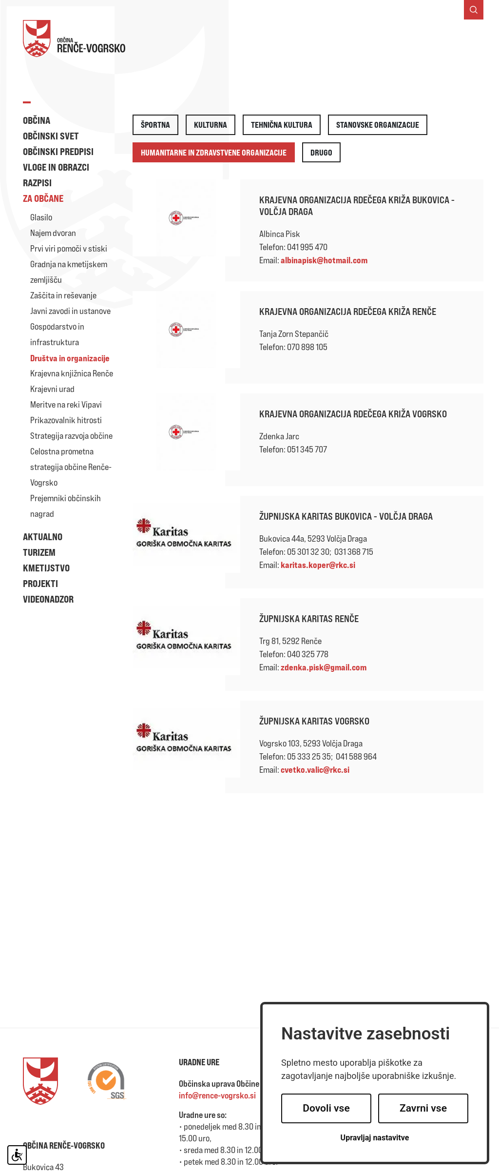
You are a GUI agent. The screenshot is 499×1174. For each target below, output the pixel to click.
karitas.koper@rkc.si (318, 564)
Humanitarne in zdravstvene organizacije (214, 152)
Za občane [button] (43, 198)
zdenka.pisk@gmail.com (323, 667)
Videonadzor (48, 599)
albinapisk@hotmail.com (324, 259)
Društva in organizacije (70, 357)
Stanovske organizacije (377, 124)
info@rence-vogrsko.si (217, 1095)
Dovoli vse (326, 1108)
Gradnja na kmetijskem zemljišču (68, 272)
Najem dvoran (53, 233)
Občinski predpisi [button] (58, 151)
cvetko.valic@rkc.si (315, 769)
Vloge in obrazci (56, 167)
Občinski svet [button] (51, 136)
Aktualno (42, 536)
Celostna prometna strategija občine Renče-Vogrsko (71, 467)
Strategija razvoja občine (71, 435)
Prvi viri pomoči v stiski (68, 248)
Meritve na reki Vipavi (66, 404)
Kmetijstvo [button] (46, 568)
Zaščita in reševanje (63, 295)
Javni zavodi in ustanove (70, 311)
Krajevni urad (52, 389)
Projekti (40, 583)
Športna (155, 124)
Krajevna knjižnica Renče (71, 373)
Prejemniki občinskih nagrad (65, 506)
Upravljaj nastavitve (375, 1137)
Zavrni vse (423, 1108)
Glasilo (41, 217)
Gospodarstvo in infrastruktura (57, 334)
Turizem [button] (39, 552)
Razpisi (37, 182)
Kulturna (210, 124)
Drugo (321, 152)
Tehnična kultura (281, 124)
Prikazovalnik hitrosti (66, 420)
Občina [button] (36, 120)
